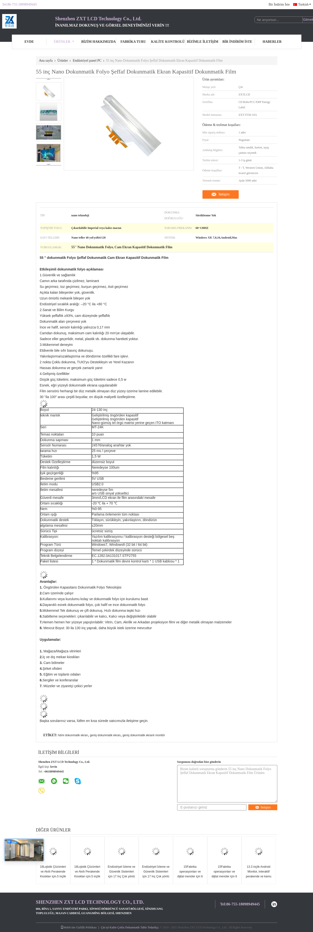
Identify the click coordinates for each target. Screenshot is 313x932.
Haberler (272, 42)
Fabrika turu (133, 42)
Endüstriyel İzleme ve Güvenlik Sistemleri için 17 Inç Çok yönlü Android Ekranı (121, 874)
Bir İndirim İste (279, 4)
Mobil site (68, 927)
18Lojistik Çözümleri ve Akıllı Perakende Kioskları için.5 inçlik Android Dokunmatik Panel (53, 876)
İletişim (224, 194)
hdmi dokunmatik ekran (73, 735)
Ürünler (64, 42)
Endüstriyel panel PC (87, 60)
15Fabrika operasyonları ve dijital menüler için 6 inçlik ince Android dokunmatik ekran (190, 876)
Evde (29, 42)
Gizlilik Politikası (86, 927)
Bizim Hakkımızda (98, 42)
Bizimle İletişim (202, 42)
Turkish (304, 4)
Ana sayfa (46, 60)
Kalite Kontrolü (168, 42)
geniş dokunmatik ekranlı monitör (144, 735)
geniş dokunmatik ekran (105, 735)
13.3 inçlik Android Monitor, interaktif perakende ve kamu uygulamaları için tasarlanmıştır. (258, 876)
